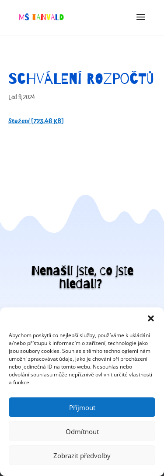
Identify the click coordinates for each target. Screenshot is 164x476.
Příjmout (82, 407)
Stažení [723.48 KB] (36, 121)
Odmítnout (82, 431)
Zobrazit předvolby (82, 455)
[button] (151, 318)
